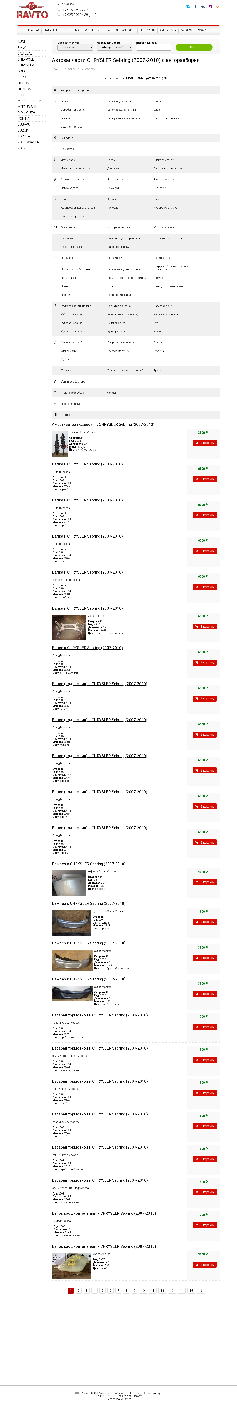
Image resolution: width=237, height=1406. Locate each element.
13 (172, 1290)
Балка (65, 101)
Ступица (159, 350)
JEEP (21, 95)
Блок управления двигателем (125, 118)
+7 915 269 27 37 (72, 10)
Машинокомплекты (89, 30)
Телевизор (67, 370)
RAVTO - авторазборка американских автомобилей (32, 10)
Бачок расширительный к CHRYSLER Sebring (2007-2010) (104, 1213)
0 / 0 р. (203, 30)
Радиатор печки (163, 305)
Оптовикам (147, 30)
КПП (66, 30)
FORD (22, 77)
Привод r (112, 286)
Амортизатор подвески (75, 90)
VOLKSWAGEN (28, 142)
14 (181, 1290)
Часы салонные (70, 403)
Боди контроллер (71, 126)
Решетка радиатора (166, 314)
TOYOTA (24, 136)
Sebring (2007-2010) (87, 69)
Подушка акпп (69, 277)
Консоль (112, 207)
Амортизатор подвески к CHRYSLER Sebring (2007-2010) (103, 424)
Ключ (157, 199)
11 (152, 1290)
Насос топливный (118, 246)
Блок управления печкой (169, 118)
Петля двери (114, 257)
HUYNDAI (25, 89)
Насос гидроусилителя (168, 238)
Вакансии (187, 30)
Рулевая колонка (71, 322)
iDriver (127, 1399)
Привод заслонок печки (168, 286)
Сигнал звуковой (71, 342)
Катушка (112, 199)
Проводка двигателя (119, 294)
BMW (22, 48)
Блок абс (66, 118)
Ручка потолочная (72, 331)
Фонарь (112, 392)
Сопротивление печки (120, 342)
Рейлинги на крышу (73, 314)
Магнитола (68, 227)
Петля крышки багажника (76, 269)
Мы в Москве (65, 3)
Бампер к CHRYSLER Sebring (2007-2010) (89, 864)
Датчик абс (68, 159)
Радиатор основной (119, 305)
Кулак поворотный (72, 216)
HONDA (23, 83)
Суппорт (66, 359)
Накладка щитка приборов (123, 238)
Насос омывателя (72, 246)
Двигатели (51, 30)
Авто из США (168, 30)
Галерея (112, 30)
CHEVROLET (27, 59)
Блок (157, 109)
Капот (65, 199)
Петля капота (162, 257)
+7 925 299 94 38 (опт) (76, 15)
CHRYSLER (26, 65)
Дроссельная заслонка (168, 168)
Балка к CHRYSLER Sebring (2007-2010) (87, 464)
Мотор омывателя (118, 227)
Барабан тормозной (73, 109)
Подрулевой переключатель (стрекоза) (171, 268)
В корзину (204, 443)
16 (201, 1290)
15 (191, 1290)
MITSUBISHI (27, 107)
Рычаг (157, 331)
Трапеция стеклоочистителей (125, 370)
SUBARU (24, 124)
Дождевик (113, 168)
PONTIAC (24, 118)
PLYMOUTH (26, 113)
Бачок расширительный (122, 109)
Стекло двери (69, 350)
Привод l (66, 286)
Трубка (158, 370)
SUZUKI (23, 130)
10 (143, 1290)
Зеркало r (160, 188)
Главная (34, 30)
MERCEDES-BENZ (31, 101)
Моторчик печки (164, 227)
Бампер (158, 101)
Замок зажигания (165, 179)
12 (162, 1290)
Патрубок (67, 257)
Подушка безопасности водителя (127, 277)
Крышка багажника (165, 207)
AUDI (21, 42)
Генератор (67, 148)
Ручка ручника (116, 331)
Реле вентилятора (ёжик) (122, 314)
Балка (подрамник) (119, 101)
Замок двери (115, 179)
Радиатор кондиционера (76, 305)
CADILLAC (25, 53)
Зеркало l (113, 188)
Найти (194, 47)
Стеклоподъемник (118, 350)
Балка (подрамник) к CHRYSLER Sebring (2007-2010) (99, 684)
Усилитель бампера (73, 381)
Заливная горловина (74, 179)
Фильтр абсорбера (72, 392)
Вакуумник (67, 137)
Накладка (67, 238)
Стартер (158, 342)
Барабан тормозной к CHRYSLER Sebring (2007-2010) (100, 1015)
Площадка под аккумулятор (124, 269)
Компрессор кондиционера (78, 207)
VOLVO (23, 148)
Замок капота (69, 188)
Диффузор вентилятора (76, 168)
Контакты (129, 30)
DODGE (23, 71)
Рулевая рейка (116, 322)
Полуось (159, 277)
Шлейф (65, 414)
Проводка (67, 294)
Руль (157, 322)
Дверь (111, 159)
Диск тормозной (164, 159)
